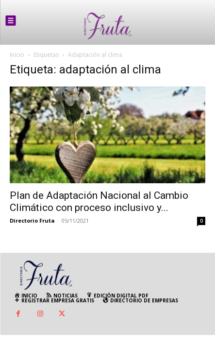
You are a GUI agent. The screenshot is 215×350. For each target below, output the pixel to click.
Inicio (17, 55)
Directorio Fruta (32, 220)
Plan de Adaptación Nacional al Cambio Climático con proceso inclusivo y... (99, 201)
